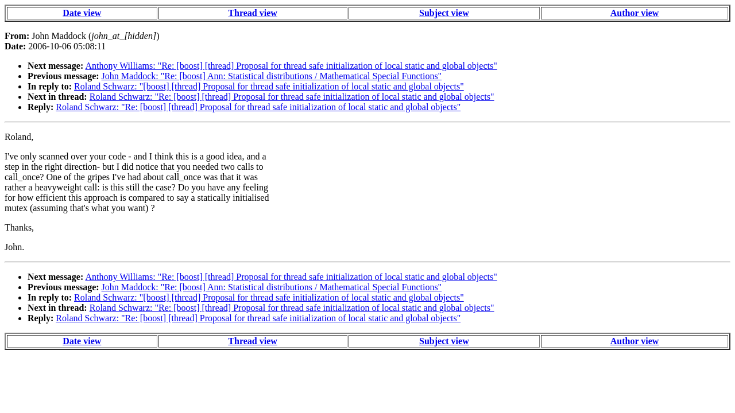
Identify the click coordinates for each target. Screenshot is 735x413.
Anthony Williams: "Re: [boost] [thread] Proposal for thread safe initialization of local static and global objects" (291, 66)
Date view (82, 13)
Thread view (252, 13)
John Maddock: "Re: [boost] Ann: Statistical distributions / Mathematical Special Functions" (272, 76)
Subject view (444, 13)
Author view (634, 13)
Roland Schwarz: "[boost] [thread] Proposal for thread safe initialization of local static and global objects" (269, 86)
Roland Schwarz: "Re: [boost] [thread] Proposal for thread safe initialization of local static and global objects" (292, 97)
